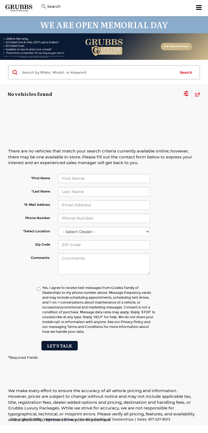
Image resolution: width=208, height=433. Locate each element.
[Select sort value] (196, 94)
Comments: (40, 258)
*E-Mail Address (37, 205)
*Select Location (36, 231)
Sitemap (53, 419)
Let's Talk (59, 346)
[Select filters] (186, 94)
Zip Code (42, 244)
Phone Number (37, 218)
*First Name (40, 178)
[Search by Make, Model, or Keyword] (98, 72)
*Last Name (40, 191)
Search (186, 72)
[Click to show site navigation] (199, 8)
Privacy (70, 419)
